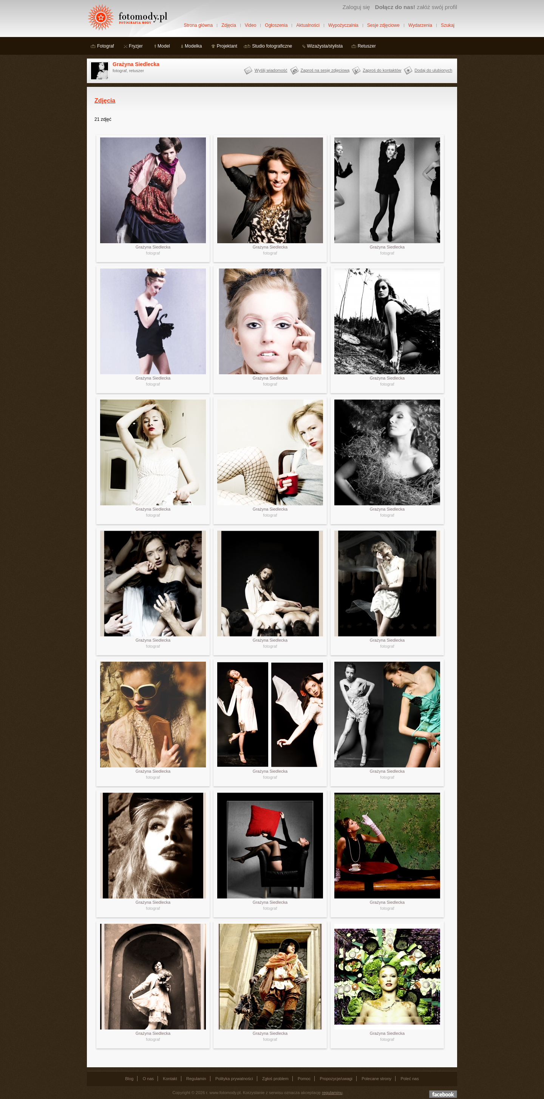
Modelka (193, 46)
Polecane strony (376, 1078)
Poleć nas (409, 1078)
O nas (148, 1078)
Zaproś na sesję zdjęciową (325, 70)
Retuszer (367, 46)
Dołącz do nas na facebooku (443, 1094)
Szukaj (447, 25)
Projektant (227, 46)
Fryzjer (136, 46)
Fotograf (105, 46)
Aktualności (307, 25)
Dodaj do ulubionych (433, 70)
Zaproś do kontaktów (382, 70)
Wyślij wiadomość (271, 70)
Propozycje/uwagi (336, 1078)
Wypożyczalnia (343, 25)
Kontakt (170, 1078)
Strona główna (198, 25)
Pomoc (304, 1078)
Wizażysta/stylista (325, 46)
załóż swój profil (416, 7)
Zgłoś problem (275, 1078)
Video (250, 25)
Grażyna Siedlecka (136, 64)
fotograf (153, 253)
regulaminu (332, 1092)
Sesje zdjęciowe (383, 25)
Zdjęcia (228, 25)
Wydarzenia (420, 25)
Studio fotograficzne (272, 46)
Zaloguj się (356, 7)
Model (164, 46)
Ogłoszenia (276, 25)
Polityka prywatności (234, 1078)
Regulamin (196, 1078)
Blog (129, 1078)
